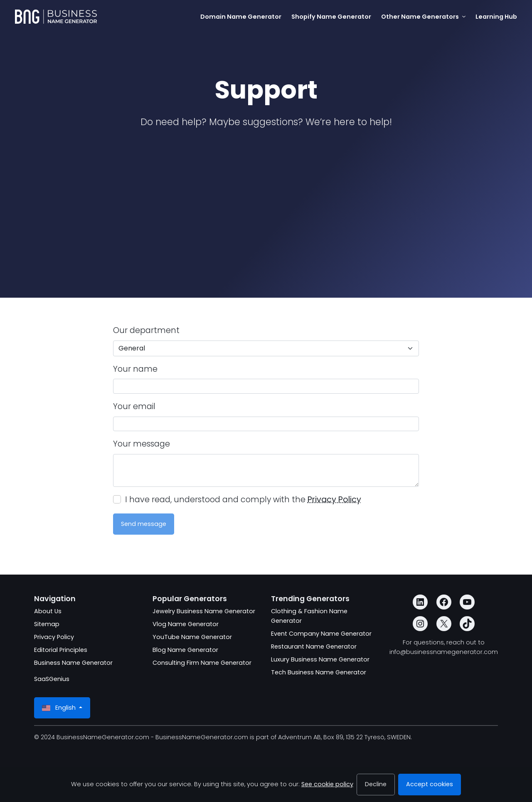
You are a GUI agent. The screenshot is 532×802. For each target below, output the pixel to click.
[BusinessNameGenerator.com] (56, 16)
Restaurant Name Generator (314, 646)
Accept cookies (429, 784)
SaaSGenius (51, 679)
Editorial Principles (60, 650)
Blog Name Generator (185, 650)
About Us (48, 611)
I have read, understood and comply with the (243, 499)
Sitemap (46, 624)
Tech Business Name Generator (318, 672)
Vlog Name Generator (186, 624)
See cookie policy (327, 784)
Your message (141, 443)
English (59, 707)
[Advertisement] (266, 199)
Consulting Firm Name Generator (202, 663)
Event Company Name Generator (321, 633)
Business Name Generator (73, 663)
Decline (376, 784)
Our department (146, 330)
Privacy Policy (334, 499)
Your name (135, 369)
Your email (134, 406)
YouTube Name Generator (192, 637)
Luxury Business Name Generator (320, 659)
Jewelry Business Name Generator (204, 611)
